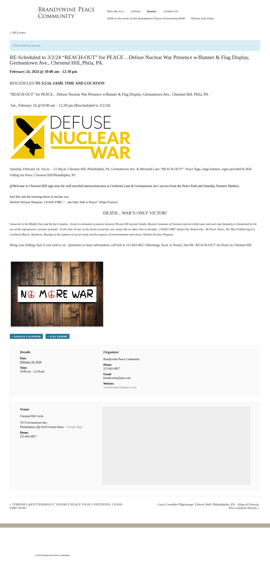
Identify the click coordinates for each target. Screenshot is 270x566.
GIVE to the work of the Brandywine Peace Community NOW (146, 18)
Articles (136, 11)
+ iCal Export (57, 336)
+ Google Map (73, 427)
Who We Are (115, 12)
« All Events (18, 32)
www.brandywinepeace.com (119, 387)
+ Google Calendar (26, 336)
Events (151, 12)
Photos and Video (202, 18)
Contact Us (171, 11)
